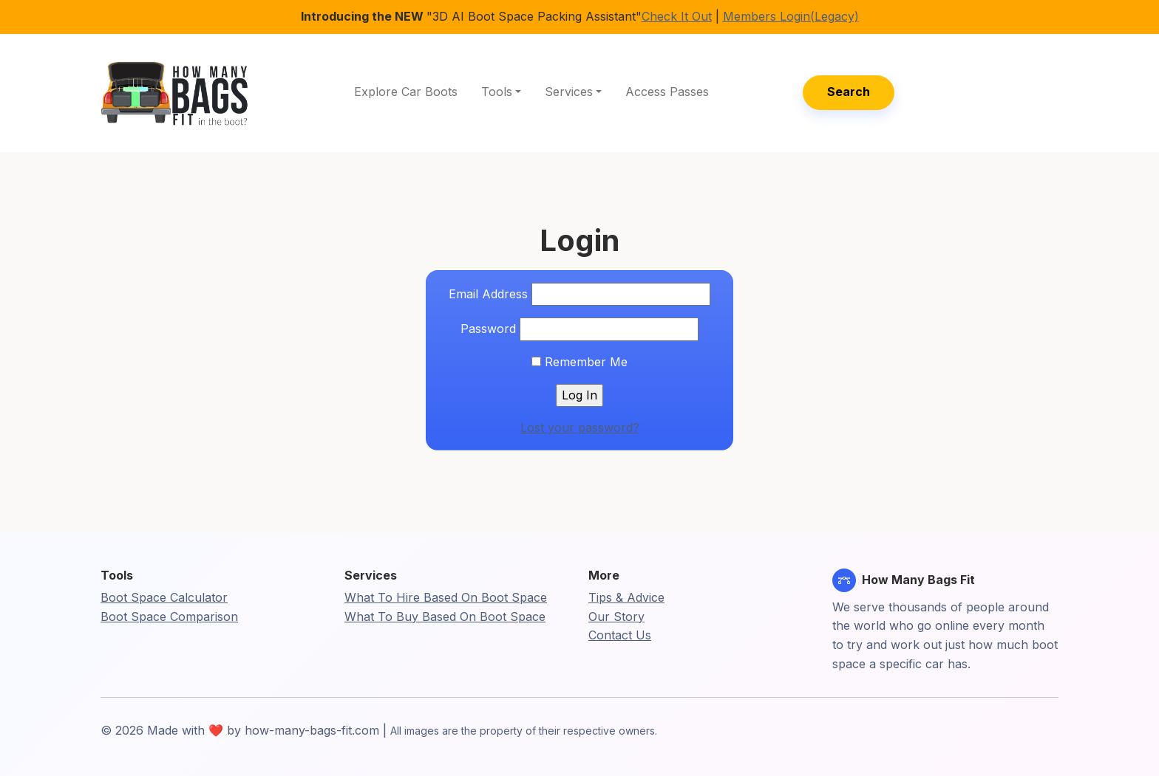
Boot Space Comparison (169, 616)
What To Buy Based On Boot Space (444, 616)
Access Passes (667, 91)
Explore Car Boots (406, 91)
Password (488, 328)
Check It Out (677, 16)
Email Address (488, 293)
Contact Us (619, 635)
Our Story (616, 616)
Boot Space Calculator (164, 597)
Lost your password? (579, 427)
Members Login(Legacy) (791, 16)
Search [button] (848, 91)
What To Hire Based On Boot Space (445, 597)
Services (569, 91)
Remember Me (579, 361)
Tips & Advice (626, 597)
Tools (496, 91)
